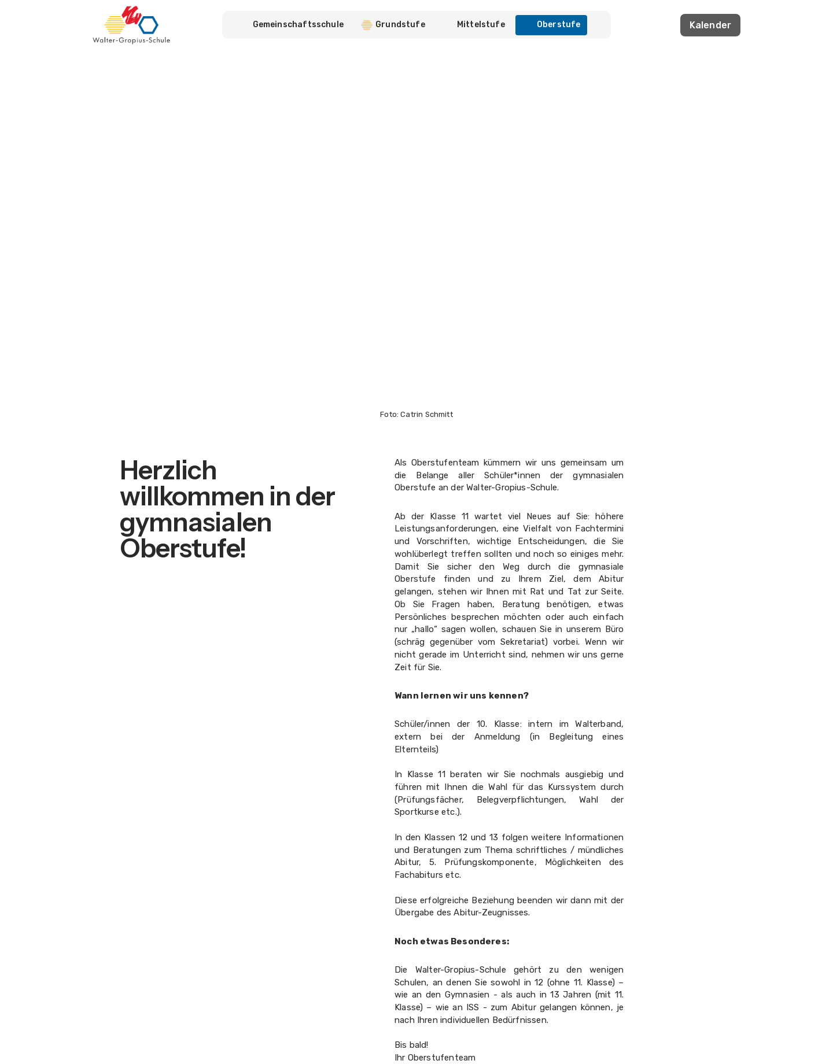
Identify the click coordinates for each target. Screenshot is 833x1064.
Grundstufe (393, 24)
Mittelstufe (474, 25)
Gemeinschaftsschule (298, 24)
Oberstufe (551, 25)
